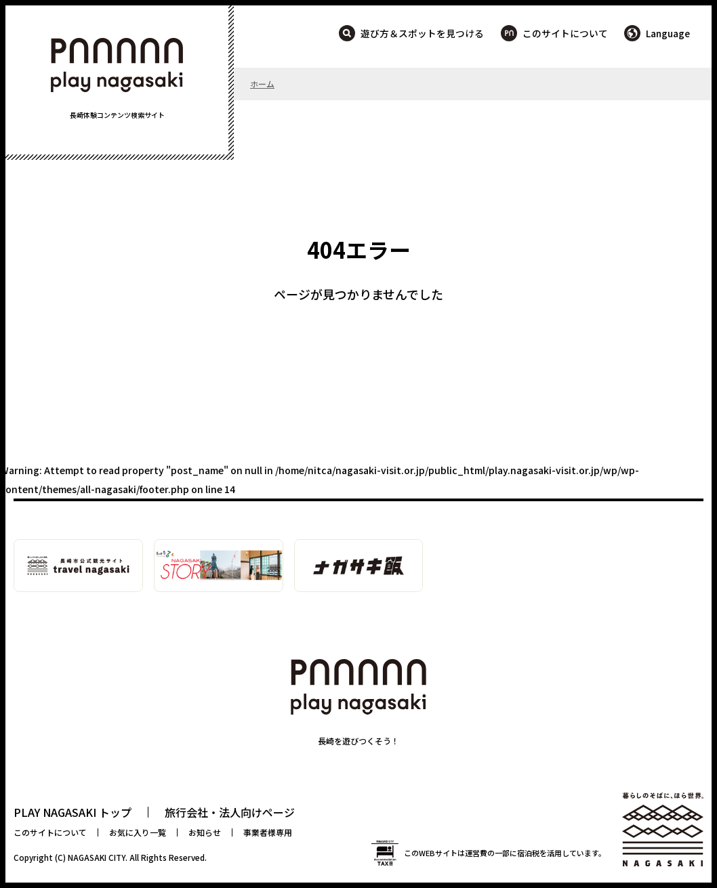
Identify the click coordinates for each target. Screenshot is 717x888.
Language (668, 33)
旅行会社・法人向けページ (230, 812)
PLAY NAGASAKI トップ (72, 812)
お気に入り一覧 (137, 832)
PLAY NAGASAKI (117, 65)
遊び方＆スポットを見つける (422, 33)
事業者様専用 (267, 832)
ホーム (262, 83)
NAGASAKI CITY (96, 857)
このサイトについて (565, 33)
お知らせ (204, 832)
